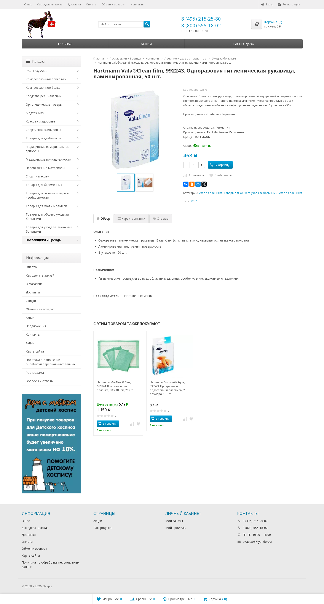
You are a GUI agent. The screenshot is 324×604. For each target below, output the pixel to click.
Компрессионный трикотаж (46, 79)
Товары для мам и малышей (46, 206)
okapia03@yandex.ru (257, 542)
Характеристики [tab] (131, 218)
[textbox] (124, 24)
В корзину (219, 165)
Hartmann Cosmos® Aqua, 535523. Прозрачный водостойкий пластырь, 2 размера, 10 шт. (167, 388)
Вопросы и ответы (39, 381)
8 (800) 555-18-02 (201, 25)
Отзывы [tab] (161, 218)
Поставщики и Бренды (43, 240)
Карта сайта (35, 351)
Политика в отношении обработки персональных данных (50, 362)
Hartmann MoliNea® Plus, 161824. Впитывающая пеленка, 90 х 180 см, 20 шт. (115, 386)
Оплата (91, 4)
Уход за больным (290, 193)
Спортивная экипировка (43, 130)
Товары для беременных (44, 185)
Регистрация (289, 4)
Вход (266, 4)
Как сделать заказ (49, 4)
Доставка (74, 4)
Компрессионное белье (43, 87)
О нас (28, 4)
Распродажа (243, 44)
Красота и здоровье (41, 121)
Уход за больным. (211, 193)
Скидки (31, 301)
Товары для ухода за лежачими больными (49, 229)
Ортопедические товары (44, 104)
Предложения (36, 326)
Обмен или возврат (40, 309)
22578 (194, 201)
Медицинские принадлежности (48, 159)
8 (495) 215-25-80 (201, 18)
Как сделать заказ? (40, 275)
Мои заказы (174, 521)
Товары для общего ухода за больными (250, 193)
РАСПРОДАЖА (36, 71)
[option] (125, 183)
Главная (65, 44)
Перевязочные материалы (45, 168)
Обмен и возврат (114, 4)
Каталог (36, 61)
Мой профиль (175, 528)
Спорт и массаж (37, 176)
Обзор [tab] (103, 218)
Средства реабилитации (43, 96)
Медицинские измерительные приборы (47, 149)
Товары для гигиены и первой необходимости (48, 195)
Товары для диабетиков (43, 138)
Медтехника (35, 113)
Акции (146, 44)
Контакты (137, 4)
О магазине (34, 284)
